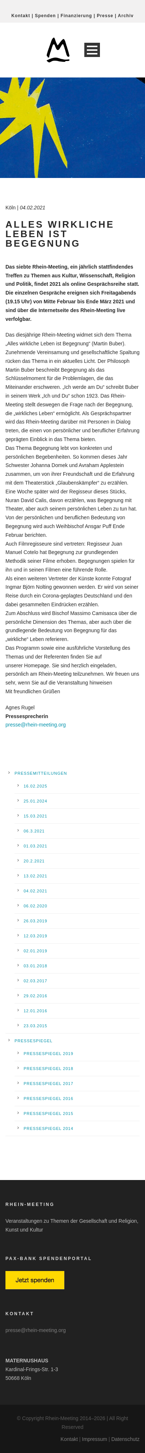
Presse (105, 15)
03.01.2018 (35, 966)
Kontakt (20, 15)
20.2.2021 (34, 861)
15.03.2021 (35, 816)
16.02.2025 (35, 786)
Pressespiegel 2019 (48, 1053)
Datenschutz (125, 1439)
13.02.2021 (35, 876)
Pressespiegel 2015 (48, 1113)
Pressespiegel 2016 (48, 1098)
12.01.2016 (35, 1011)
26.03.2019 (35, 921)
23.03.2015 (35, 1026)
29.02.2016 (35, 996)
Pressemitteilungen (41, 773)
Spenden (45, 15)
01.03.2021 (35, 846)
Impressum (94, 1439)
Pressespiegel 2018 (48, 1068)
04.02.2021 (35, 891)
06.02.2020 (35, 906)
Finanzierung (76, 15)
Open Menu (92, 50)
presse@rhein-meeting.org (35, 725)
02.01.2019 (35, 951)
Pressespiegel (34, 1041)
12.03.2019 (35, 936)
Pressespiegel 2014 (48, 1128)
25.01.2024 (35, 801)
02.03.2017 (35, 981)
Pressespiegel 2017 (48, 1083)
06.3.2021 (34, 831)
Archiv (125, 15)
